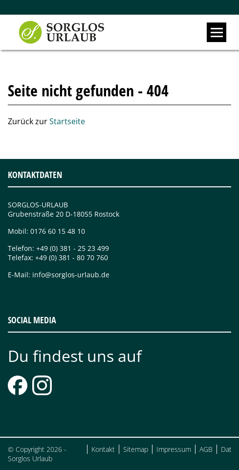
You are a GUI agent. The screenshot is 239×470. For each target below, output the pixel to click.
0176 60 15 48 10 (57, 231)
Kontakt (103, 449)
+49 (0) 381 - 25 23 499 (72, 248)
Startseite (67, 121)
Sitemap (135, 449)
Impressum (173, 449)
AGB (206, 449)
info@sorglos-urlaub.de (70, 274)
